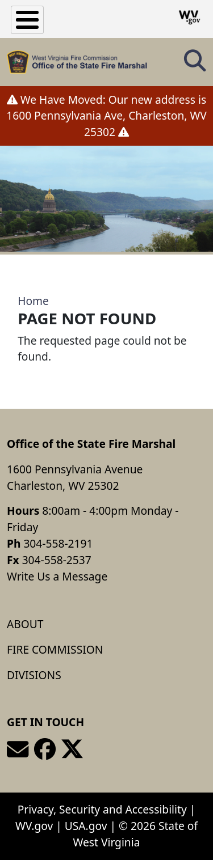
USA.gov (86, 825)
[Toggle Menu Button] (27, 20)
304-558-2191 (58, 543)
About (25, 624)
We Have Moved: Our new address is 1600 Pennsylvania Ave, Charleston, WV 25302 (106, 116)
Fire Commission (55, 649)
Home (33, 300)
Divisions (34, 675)
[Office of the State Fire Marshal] (77, 62)
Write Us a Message (57, 576)
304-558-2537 (56, 559)
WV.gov (34, 825)
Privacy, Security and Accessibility (102, 809)
